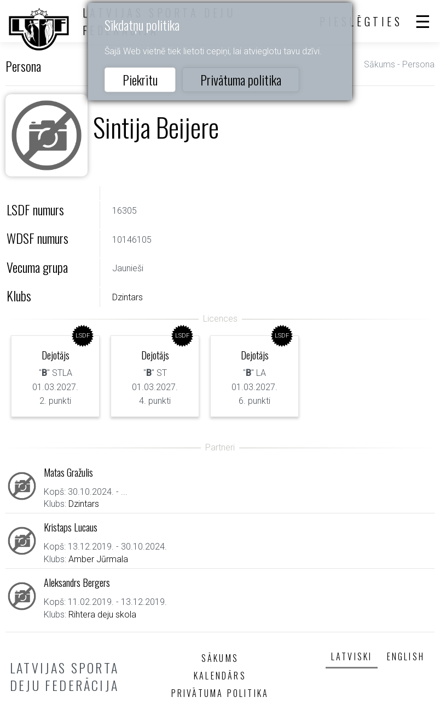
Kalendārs (220, 675)
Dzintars (127, 297)
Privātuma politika (240, 79)
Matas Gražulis (68, 472)
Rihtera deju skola (102, 614)
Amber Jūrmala (98, 559)
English (406, 656)
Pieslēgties (361, 21)
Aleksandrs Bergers (77, 582)
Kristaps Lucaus (70, 526)
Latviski (352, 656)
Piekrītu (140, 79)
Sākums (379, 64)
